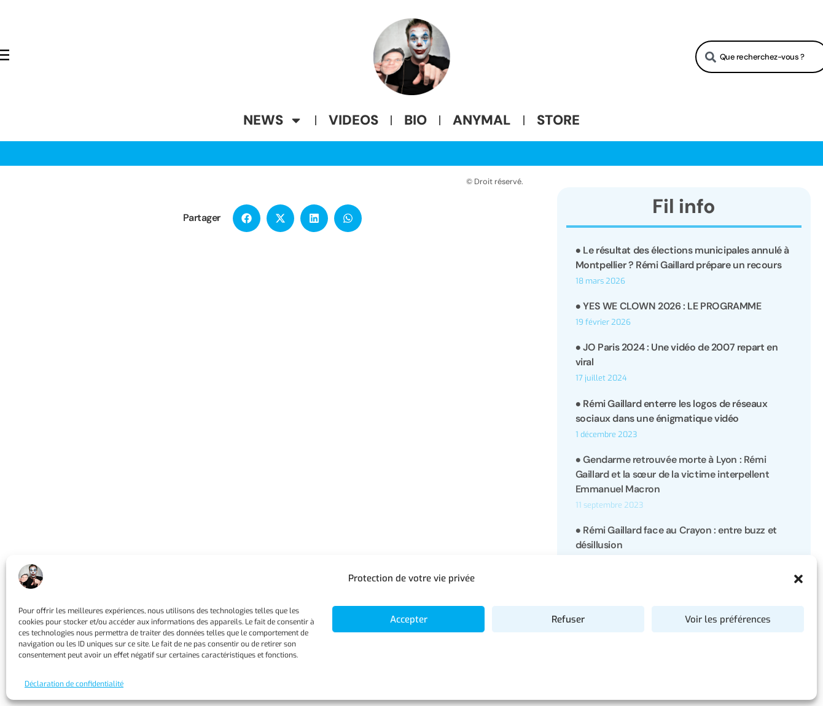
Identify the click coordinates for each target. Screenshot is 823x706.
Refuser (568, 619)
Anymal (482, 120)
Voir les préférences (728, 619)
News (273, 120)
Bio (415, 120)
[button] (798, 579)
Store (558, 120)
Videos (353, 120)
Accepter (408, 619)
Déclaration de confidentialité (74, 684)
